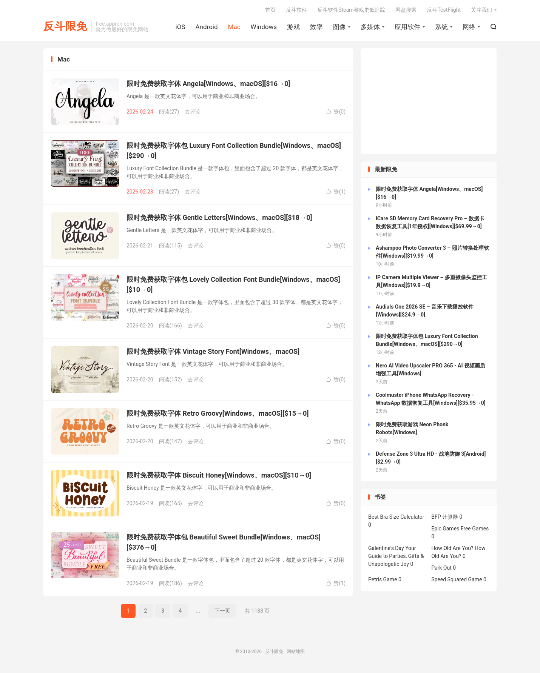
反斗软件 (296, 10)
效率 (316, 27)
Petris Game (382, 579)
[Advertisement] (429, 101)
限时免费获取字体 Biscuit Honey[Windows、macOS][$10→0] (219, 475)
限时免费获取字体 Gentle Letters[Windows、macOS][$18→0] (219, 217)
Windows (264, 27)
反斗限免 (65, 26)
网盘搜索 (406, 10)
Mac (234, 27)
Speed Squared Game (456, 579)
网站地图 (296, 651)
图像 (339, 27)
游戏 (293, 27)
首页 (270, 10)
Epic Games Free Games (460, 528)
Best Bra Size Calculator (396, 517)
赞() (336, 112)
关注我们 (481, 10)
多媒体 (370, 27)
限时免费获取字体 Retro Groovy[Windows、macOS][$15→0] (218, 413)
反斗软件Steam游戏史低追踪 (351, 10)
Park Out (441, 568)
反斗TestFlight (444, 10)
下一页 (222, 611)
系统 (441, 27)
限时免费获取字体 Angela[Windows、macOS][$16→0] (208, 84)
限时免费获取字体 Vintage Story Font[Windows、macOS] (213, 351)
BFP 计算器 (444, 517)
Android (206, 27)
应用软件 (407, 27)
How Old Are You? (452, 548)
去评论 (193, 112)
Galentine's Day (386, 548)
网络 (469, 27)
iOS (180, 27)
